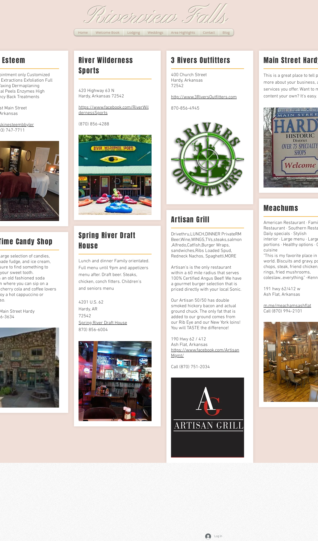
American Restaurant (284, 223)
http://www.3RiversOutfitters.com (204, 97)
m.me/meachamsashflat (287, 306)
